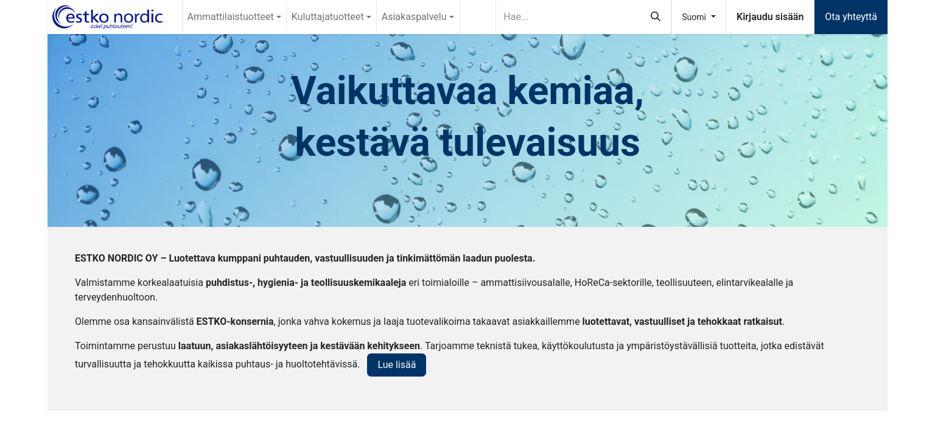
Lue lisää (396, 364)
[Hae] (655, 17)
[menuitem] (234, 17)
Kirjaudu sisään (770, 17)
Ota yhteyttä (851, 17)
